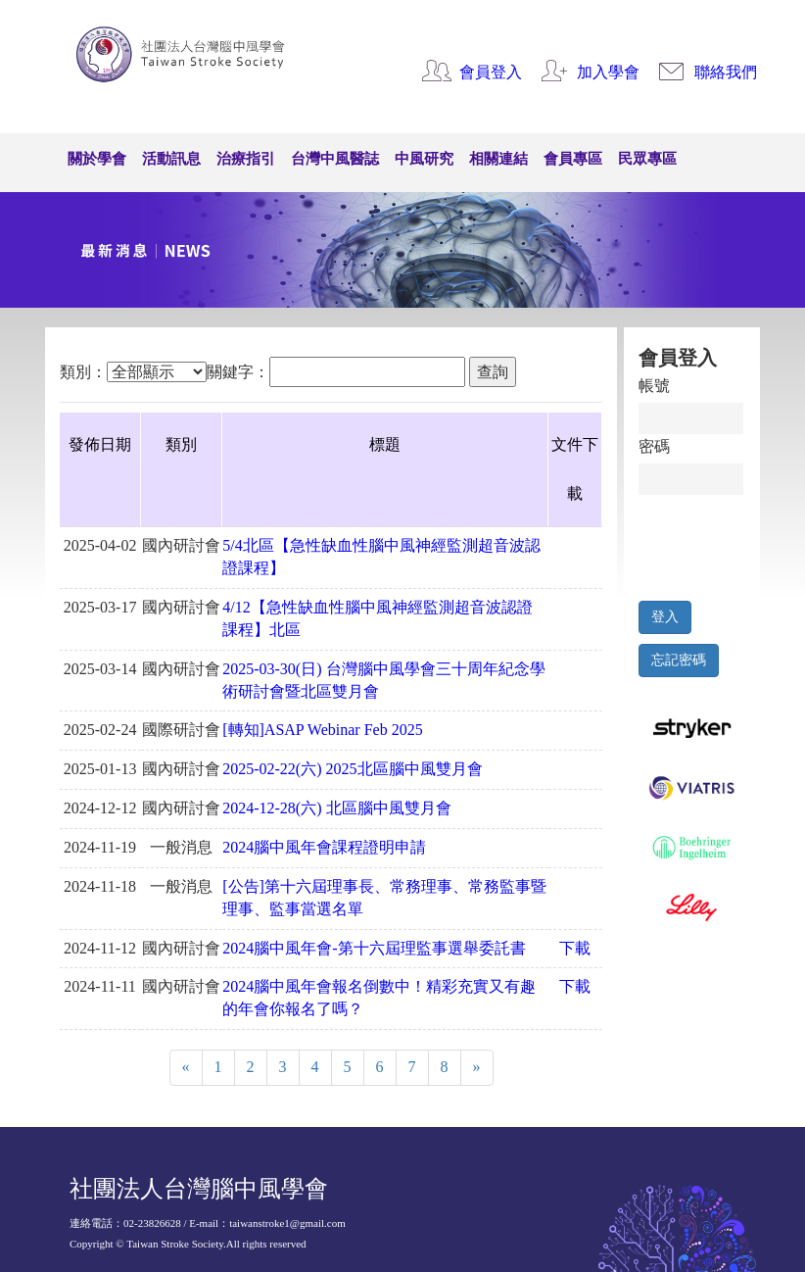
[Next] (477, 1068)
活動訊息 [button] (171, 159)
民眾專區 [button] (647, 159)
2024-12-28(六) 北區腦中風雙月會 (336, 808)
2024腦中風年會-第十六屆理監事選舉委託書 (373, 948)
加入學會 (608, 72)
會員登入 (490, 72)
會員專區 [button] (573, 159)
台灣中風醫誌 (335, 159)
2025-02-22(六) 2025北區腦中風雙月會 (352, 768)
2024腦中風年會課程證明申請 (324, 847)
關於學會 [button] (97, 159)
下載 (575, 948)
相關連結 (498, 159)
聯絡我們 (725, 72)
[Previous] (186, 1068)
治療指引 (245, 159)
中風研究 (424, 159)
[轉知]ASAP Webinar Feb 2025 (322, 729)
